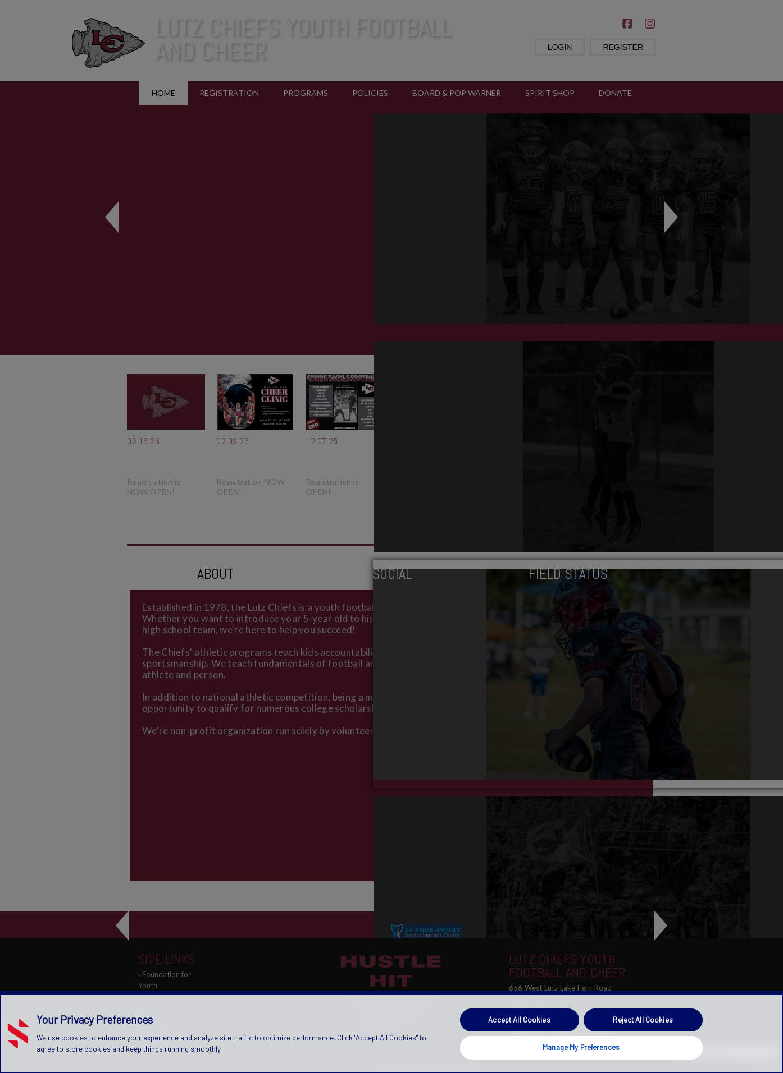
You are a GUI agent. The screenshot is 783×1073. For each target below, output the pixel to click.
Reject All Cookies (642, 1019)
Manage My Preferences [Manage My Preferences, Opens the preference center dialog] (581, 1047)
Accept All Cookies (519, 1019)
